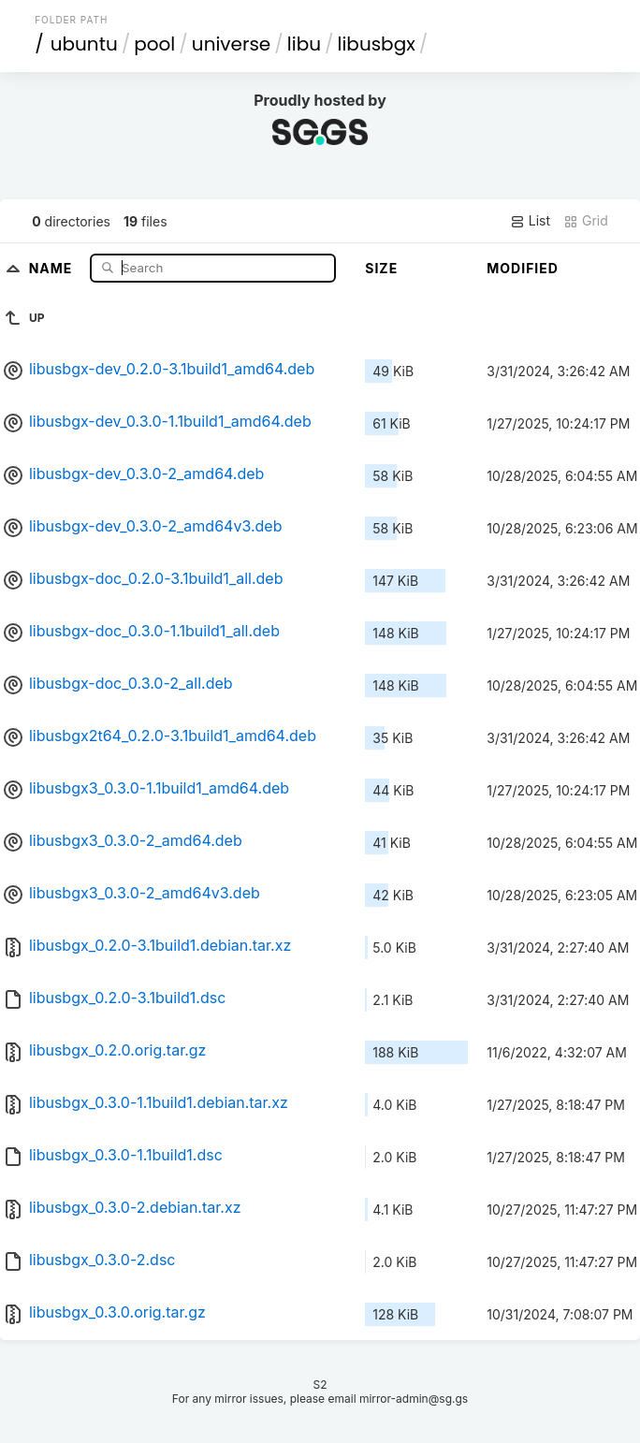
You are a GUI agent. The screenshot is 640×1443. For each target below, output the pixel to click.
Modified (523, 268)
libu (304, 44)
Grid (585, 220)
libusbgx (376, 44)
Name (53, 267)
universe (231, 44)
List (530, 220)
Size (381, 268)
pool (154, 44)
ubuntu (84, 44)
